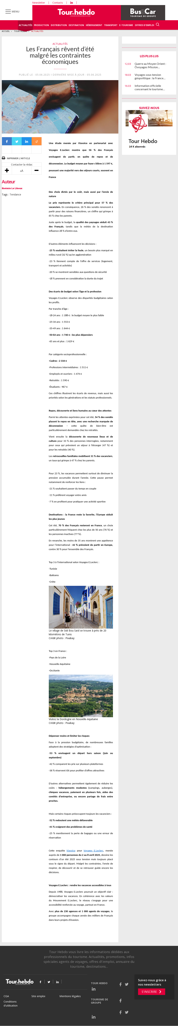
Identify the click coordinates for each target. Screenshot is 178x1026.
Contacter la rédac (22, 164)
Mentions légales (70, 996)
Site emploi (38, 996)
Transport (110, 25)
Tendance (15, 194)
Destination (76, 25)
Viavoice (71, 850)
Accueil (6, 31)
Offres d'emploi (144, 25)
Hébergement (94, 25)
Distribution (59, 25)
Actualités (25, 25)
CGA (6, 996)
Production (41, 25)
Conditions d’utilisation (11, 1003)
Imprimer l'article (18, 158)
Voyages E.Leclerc (93, 850)
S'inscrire (149, 992)
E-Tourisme (126, 25)
